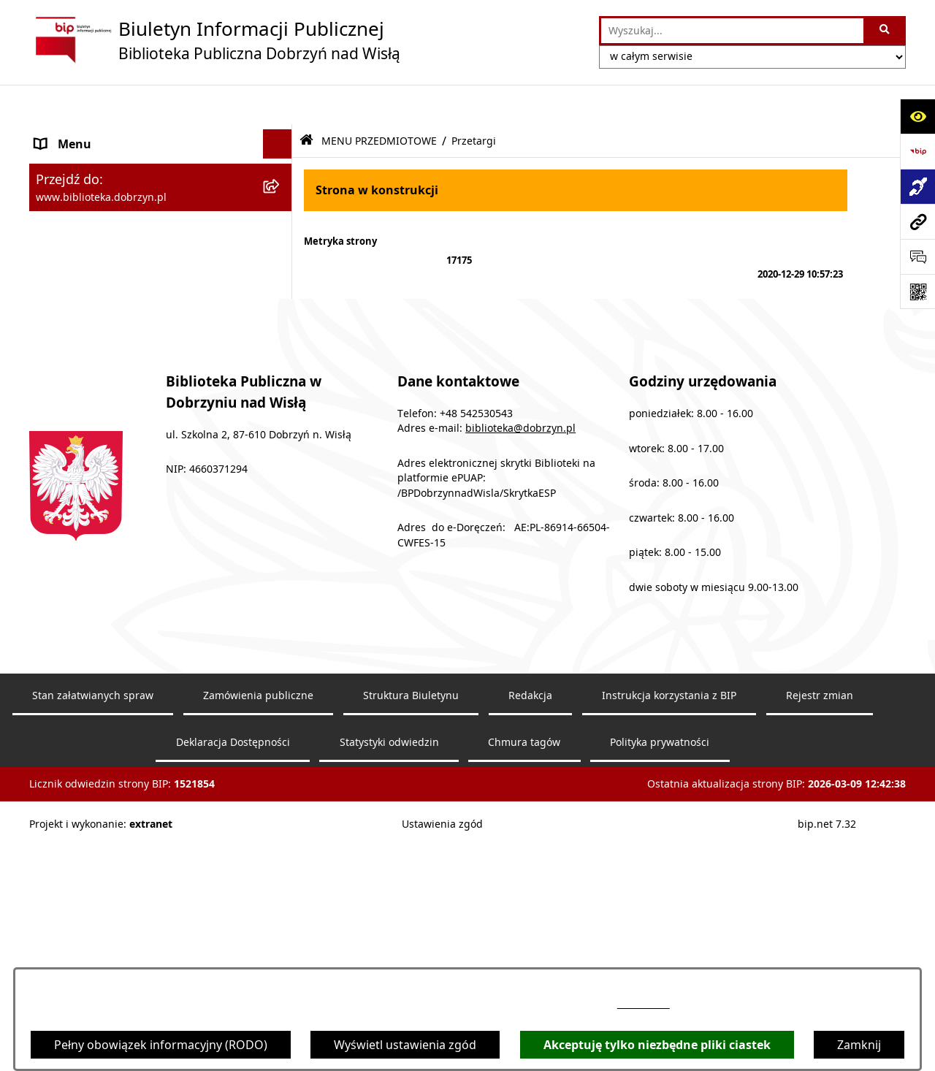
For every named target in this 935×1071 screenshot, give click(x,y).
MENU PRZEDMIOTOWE (379, 100)
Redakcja (530, 935)
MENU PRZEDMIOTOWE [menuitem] (101, 163)
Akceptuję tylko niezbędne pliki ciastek (657, 1045)
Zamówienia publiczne (258, 935)
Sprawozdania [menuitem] (74, 356)
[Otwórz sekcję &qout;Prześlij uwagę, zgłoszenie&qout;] (917, 256)
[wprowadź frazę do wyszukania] (732, 30)
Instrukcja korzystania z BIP (669, 935)
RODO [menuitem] (52, 473)
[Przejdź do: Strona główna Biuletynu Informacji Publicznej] (306, 101)
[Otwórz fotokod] (917, 291)
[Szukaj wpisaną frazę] (886, 30)
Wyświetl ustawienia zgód (405, 1045)
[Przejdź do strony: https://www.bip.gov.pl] (917, 151)
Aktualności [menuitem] (67, 414)
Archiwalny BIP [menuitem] (76, 385)
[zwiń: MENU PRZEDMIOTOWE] (281, 163)
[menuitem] (160, 201)
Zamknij (859, 1045)
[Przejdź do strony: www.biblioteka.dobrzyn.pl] (917, 221)
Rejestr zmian (819, 935)
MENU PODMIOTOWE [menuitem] (95, 134)
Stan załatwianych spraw (92, 935)
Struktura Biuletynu (411, 935)
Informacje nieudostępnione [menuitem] (114, 443)
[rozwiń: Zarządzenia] (281, 279)
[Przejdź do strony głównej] (214, 40)
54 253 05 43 (643, 1004)
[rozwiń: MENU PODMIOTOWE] (281, 134)
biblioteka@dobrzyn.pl (520, 669)
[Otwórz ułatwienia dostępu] (917, 116)
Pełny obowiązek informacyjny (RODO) (160, 1045)
